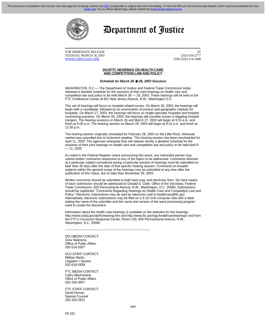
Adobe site (90, 9)
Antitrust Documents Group (166, 9)
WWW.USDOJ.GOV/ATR (82, 59)
